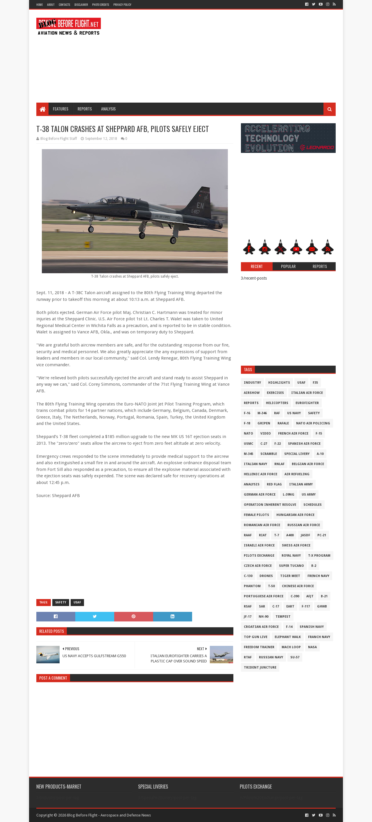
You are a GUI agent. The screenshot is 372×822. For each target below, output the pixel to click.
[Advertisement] (230, 56)
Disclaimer (81, 4)
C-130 (248, 576)
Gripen (263, 423)
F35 (315, 383)
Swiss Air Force (296, 545)
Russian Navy (271, 657)
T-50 (271, 586)
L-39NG (288, 494)
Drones (266, 576)
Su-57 (294, 657)
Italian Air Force (307, 393)
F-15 (319, 433)
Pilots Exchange (259, 555)
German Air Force (260, 494)
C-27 (263, 444)
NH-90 (263, 617)
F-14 (289, 627)
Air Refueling (297, 474)
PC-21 (321, 535)
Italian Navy (255, 464)
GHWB (322, 606)
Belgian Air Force (308, 464)
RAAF (248, 535)
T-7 (276, 535)
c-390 (295, 596)
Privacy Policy (122, 4)
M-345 (248, 454)
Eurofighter (307, 403)
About (50, 4)
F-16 (247, 413)
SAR (262, 606)
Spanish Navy (312, 627)
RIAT (263, 535)
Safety (60, 602)
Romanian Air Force (262, 525)
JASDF (305, 535)
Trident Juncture (260, 667)
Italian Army (301, 484)
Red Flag (274, 484)
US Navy (294, 413)
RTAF (248, 657)
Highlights (279, 383)
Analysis (108, 109)
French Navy (318, 576)
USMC (248, 444)
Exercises (275, 393)
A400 (290, 535)
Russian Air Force (303, 525)
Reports (85, 109)
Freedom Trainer (259, 647)
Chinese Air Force (298, 586)
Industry (252, 383)
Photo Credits (100, 4)
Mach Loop (291, 647)
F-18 (247, 423)
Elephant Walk (288, 637)
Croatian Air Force (261, 627)
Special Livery (297, 454)
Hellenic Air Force (260, 474)
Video (265, 433)
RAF (277, 413)
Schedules (312, 505)
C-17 (275, 606)
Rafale (283, 423)
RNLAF (279, 464)
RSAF (248, 606)
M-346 (262, 413)
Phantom (252, 586)
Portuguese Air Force (263, 596)
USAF (77, 602)
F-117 (306, 606)
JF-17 (247, 617)
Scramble (268, 454)
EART (290, 606)
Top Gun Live (255, 637)
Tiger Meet (290, 576)
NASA (312, 647)
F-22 (277, 444)
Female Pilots (256, 515)
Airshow (252, 393)
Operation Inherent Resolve (270, 505)
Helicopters (277, 403)
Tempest (283, 617)
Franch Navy (319, 637)
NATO (248, 433)
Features (60, 109)
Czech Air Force (258, 566)
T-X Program (319, 555)
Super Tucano (291, 566)
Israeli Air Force (259, 545)
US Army (309, 494)
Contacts (64, 4)
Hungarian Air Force (295, 515)
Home (39, 4)
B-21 (324, 596)
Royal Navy (291, 555)
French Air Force (293, 433)
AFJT (310, 596)
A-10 (320, 454)
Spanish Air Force (304, 444)
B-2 (313, 566)
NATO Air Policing (313, 423)
